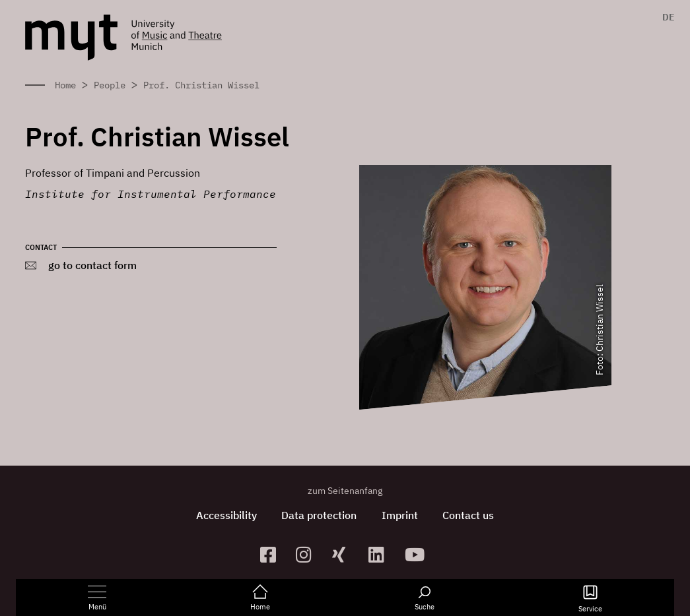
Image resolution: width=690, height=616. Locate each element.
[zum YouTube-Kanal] (418, 554)
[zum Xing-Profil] (345, 554)
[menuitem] (665, 17)
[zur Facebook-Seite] (273, 554)
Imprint (400, 515)
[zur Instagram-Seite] (309, 554)
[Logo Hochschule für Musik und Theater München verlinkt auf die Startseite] (71, 38)
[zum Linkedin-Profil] (381, 554)
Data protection (318, 515)
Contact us (471, 515)
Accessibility (223, 515)
